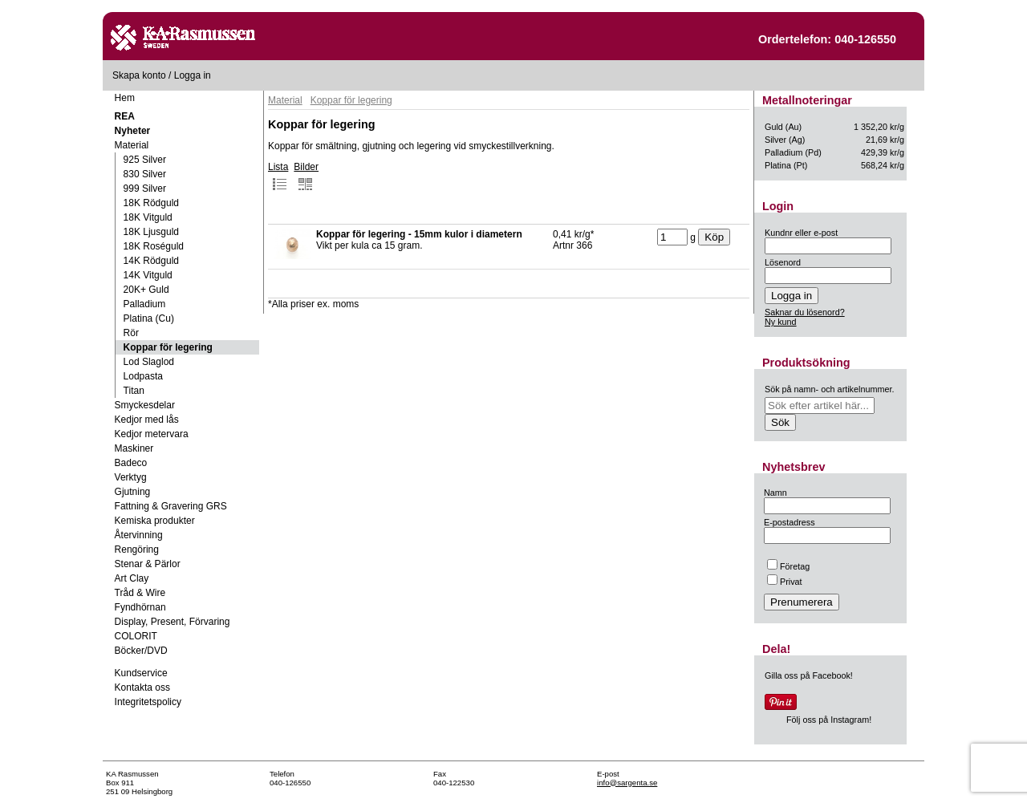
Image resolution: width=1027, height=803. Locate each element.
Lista (278, 176)
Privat (784, 581)
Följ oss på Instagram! (828, 719)
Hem (125, 97)
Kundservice (141, 673)
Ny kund (781, 321)
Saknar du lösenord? (805, 312)
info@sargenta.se (627, 782)
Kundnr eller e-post (801, 232)
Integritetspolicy (148, 702)
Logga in (192, 75)
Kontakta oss (142, 687)
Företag (788, 566)
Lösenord (783, 262)
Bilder (306, 176)
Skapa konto (139, 75)
